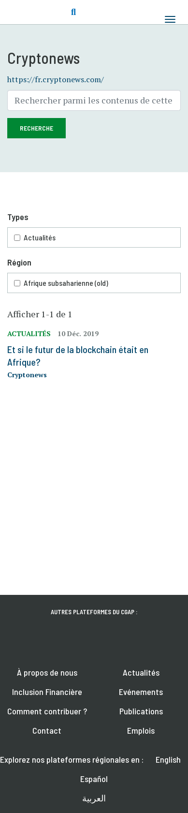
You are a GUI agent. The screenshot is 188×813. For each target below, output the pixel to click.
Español (94, 778)
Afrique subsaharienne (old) (66, 282)
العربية (94, 798)
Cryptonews (27, 374)
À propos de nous (47, 672)
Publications (141, 711)
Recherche (36, 128)
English (168, 759)
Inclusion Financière (47, 691)
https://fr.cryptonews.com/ (55, 79)
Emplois (141, 730)
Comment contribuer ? (47, 711)
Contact (46, 730)
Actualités (40, 237)
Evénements (141, 691)
